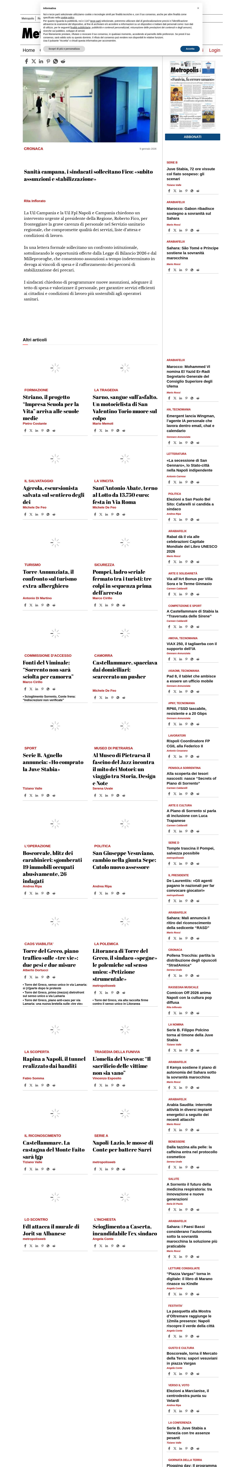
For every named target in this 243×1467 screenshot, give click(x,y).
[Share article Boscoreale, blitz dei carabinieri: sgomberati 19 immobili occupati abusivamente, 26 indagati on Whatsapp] (49, 893)
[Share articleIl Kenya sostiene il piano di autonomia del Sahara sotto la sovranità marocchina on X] (175, 1087)
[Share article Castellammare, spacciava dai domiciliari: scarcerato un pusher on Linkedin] (107, 697)
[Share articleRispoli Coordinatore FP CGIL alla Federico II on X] (175, 756)
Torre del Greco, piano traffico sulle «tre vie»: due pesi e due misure (50, 957)
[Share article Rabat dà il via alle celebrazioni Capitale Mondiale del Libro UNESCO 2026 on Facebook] (170, 561)
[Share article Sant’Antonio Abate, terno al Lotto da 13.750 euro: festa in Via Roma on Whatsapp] (118, 514)
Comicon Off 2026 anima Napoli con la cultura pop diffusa (189, 998)
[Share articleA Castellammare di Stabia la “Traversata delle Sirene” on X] (175, 626)
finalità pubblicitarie (80, 27)
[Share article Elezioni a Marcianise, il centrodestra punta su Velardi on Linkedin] (181, 1411)
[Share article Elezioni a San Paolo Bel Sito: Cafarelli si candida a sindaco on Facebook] (170, 519)
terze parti (95, 21)
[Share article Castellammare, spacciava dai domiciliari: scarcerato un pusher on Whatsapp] (118, 697)
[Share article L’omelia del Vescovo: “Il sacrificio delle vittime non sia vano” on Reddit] (124, 1085)
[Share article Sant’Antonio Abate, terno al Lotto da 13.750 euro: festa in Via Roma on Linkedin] (107, 514)
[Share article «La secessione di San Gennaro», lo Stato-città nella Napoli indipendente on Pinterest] (187, 482)
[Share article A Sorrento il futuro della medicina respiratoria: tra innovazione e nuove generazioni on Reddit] (198, 1209)
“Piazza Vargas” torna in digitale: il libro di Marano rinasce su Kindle (189, 1279)
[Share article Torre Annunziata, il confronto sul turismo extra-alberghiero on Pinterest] (43, 605)
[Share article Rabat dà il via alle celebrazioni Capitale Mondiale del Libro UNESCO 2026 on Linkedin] (181, 561)
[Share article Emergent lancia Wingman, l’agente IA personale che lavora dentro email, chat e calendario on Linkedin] (181, 442)
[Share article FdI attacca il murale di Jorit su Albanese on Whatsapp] (49, 1246)
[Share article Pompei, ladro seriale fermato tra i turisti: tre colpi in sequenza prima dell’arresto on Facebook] (95, 605)
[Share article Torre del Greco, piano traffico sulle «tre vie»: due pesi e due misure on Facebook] (26, 977)
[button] (198, 8)
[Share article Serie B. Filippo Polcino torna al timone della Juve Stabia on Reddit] (198, 1050)
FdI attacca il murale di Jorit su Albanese (51, 1230)
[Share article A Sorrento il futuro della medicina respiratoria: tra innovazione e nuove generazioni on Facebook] (170, 1209)
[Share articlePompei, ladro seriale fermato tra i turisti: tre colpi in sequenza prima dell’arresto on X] (101, 605)
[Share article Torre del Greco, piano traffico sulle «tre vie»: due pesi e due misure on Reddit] (54, 977)
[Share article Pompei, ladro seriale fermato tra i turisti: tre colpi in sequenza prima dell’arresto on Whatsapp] (118, 605)
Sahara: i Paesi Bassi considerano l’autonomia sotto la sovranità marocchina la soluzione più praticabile (192, 1236)
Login (214, 50)
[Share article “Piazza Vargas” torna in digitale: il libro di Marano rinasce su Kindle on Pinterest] (187, 1294)
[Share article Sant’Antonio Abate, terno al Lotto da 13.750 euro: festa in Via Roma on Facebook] (95, 514)
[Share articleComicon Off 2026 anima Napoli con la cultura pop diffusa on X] (175, 1013)
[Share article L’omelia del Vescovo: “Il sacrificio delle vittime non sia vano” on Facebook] (95, 1085)
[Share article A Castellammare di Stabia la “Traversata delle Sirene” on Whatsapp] (193, 626)
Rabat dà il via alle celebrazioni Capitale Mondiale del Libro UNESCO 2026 (192, 543)
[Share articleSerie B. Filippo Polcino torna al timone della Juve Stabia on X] (175, 1050)
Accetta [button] (190, 48)
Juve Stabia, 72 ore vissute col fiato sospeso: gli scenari (191, 174)
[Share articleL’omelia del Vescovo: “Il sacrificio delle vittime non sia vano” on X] (101, 1085)
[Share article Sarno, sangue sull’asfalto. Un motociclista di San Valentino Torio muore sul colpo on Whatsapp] (118, 430)
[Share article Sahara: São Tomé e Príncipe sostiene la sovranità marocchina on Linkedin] (181, 270)
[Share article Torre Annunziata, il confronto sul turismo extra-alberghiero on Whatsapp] (49, 605)
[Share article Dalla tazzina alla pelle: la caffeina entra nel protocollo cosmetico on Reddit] (198, 1167)
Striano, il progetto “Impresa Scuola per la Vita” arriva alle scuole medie (51, 407)
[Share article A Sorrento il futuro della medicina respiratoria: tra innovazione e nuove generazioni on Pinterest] (187, 1209)
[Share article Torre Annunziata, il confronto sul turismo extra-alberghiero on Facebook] (26, 605)
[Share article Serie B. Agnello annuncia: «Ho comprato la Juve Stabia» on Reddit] (54, 795)
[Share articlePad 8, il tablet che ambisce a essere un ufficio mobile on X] (175, 691)
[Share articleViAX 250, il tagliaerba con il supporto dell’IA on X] (175, 659)
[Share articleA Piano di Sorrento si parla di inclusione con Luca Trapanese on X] (175, 831)
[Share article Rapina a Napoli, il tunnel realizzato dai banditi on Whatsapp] (49, 1085)
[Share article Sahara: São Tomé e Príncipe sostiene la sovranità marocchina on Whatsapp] (193, 270)
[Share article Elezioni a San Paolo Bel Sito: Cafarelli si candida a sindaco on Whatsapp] (193, 519)
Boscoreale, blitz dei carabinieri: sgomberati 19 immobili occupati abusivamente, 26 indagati (52, 866)
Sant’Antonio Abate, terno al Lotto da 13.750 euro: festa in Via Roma (125, 494)
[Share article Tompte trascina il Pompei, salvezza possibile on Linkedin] (181, 863)
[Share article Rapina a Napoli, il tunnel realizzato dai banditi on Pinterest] (43, 1085)
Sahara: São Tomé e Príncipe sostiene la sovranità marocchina (193, 253)
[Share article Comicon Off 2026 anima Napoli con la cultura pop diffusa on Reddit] (198, 1013)
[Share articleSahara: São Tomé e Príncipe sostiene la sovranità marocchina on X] (175, 270)
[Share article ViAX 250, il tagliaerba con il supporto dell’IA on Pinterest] (187, 659)
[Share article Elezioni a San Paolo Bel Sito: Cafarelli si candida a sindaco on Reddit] (198, 519)
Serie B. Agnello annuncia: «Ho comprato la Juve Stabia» (53, 762)
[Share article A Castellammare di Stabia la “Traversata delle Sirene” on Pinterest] (187, 626)
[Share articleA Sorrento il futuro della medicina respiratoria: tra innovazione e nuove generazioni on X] (175, 1209)
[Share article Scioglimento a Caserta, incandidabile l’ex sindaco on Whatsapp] (118, 1246)
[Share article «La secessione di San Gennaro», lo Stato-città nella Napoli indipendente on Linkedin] (181, 482)
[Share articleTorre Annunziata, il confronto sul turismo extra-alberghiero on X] (31, 605)
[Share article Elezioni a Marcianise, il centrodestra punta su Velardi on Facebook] (170, 1411)
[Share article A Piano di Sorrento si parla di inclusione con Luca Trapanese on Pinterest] (187, 831)
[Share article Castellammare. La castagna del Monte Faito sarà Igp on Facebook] (26, 1169)
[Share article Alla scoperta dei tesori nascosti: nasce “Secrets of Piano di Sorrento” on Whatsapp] (193, 793)
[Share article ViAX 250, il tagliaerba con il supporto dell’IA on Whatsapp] (193, 659)
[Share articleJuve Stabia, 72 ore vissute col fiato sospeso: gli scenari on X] (175, 190)
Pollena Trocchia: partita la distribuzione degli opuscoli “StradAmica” (192, 960)
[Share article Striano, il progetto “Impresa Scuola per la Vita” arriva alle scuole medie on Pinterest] (43, 430)
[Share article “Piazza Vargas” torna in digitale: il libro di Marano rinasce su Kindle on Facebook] (170, 1294)
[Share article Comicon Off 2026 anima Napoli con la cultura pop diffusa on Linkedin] (181, 1013)
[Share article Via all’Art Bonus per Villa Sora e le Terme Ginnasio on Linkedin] (181, 594)
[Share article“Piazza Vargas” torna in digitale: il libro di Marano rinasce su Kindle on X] (175, 1294)
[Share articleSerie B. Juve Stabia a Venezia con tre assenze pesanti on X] (175, 1448)
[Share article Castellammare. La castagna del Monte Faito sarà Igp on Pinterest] (43, 1169)
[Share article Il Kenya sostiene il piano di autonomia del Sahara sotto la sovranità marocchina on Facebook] (170, 1087)
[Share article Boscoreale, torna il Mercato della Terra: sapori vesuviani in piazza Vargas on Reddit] (198, 1373)
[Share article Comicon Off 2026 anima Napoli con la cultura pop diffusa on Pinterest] (187, 1013)
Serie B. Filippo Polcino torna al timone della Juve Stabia (190, 1035)
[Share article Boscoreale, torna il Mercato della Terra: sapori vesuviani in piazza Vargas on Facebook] (170, 1373)
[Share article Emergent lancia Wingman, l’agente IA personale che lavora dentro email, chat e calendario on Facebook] (170, 442)
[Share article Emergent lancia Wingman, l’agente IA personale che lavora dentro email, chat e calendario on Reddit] (198, 442)
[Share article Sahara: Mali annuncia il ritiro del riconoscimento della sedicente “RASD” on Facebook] (170, 938)
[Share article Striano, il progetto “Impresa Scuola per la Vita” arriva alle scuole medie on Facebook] (26, 430)
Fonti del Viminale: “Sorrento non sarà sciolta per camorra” (48, 669)
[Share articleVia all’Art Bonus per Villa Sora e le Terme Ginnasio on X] (175, 594)
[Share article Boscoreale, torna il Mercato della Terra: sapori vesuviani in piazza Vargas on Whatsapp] (193, 1373)
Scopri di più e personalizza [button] (64, 48)
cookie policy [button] (67, 17)
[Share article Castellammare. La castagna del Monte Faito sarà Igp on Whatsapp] (49, 1169)
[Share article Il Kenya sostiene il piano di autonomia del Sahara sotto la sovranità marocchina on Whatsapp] (193, 1087)
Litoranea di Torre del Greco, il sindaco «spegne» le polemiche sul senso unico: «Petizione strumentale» (125, 964)
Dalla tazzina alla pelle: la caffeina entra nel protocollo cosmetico (192, 1152)
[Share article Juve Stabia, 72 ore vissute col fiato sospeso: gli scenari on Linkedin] (181, 190)
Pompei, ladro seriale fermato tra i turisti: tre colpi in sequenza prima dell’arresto (122, 582)
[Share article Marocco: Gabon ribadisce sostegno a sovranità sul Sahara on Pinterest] (187, 230)
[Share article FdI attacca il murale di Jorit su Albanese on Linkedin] (37, 1246)
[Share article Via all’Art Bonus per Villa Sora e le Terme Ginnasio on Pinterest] (187, 594)
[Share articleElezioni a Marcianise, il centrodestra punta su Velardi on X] (175, 1411)
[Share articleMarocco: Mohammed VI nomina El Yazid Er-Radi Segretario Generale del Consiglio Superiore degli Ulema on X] (175, 398)
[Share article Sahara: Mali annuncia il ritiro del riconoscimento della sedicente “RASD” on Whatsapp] (193, 938)
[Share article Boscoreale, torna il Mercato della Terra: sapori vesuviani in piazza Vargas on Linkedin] (181, 1373)
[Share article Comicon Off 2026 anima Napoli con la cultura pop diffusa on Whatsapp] (193, 1013)
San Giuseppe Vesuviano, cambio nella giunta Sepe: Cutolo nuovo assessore (124, 859)
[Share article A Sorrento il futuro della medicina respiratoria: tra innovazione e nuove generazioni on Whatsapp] (193, 1209)
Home (29, 50)
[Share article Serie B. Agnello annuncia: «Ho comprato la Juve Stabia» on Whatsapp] (49, 795)
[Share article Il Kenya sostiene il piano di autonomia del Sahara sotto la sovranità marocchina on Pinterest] (187, 1087)
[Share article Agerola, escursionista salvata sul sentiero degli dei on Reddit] (54, 514)
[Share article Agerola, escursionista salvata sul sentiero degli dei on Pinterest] (43, 514)
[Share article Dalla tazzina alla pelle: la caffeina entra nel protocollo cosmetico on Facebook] (170, 1167)
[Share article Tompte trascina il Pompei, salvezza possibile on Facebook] (170, 863)
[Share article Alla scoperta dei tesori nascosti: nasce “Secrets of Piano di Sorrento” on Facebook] (170, 793)
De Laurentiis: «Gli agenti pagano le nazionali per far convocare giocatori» (190, 885)
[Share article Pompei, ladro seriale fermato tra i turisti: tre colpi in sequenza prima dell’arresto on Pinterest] (113, 605)
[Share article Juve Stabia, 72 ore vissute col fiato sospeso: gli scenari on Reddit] (198, 190)
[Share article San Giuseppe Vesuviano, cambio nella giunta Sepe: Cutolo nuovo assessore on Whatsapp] (118, 893)
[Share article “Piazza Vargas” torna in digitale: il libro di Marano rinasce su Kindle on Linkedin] (181, 1294)
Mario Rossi (174, 224)
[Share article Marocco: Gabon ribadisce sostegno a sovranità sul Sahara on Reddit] (198, 230)
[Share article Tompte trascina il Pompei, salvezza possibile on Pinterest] (187, 863)
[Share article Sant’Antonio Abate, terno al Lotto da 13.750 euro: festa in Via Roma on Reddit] (124, 514)
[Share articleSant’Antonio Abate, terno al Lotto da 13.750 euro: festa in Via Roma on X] (101, 514)
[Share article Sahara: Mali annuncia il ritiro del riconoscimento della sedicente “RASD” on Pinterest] (187, 938)
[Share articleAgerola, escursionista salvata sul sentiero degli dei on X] (31, 514)
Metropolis (28, 18)
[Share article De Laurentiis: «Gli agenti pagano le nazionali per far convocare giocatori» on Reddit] (198, 901)
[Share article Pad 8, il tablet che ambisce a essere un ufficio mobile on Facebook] (170, 691)
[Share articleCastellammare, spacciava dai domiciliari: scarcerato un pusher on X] (101, 697)
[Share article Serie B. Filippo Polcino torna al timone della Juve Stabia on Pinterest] (187, 1050)
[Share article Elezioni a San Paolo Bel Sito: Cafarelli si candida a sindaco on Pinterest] (187, 519)
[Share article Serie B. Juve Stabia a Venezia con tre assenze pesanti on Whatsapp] (193, 1448)
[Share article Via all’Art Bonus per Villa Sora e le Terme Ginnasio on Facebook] (170, 594)
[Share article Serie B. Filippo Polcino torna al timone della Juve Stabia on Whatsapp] (193, 1050)
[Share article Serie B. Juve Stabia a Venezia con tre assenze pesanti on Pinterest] (187, 1448)
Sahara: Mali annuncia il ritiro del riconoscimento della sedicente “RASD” (189, 923)
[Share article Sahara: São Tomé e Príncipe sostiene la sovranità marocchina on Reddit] (198, 270)
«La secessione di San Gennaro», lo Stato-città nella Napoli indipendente (189, 465)
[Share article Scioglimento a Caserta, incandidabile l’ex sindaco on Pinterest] (113, 1246)
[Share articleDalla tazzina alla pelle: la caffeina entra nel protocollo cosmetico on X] (175, 1167)
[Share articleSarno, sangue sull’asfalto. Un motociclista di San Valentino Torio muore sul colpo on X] (101, 430)
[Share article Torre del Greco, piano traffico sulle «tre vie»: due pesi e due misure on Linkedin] (37, 977)
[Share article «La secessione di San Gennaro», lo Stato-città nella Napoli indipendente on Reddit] (198, 482)
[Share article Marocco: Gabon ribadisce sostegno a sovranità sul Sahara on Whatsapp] (193, 230)
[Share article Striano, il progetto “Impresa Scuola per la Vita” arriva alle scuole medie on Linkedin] (37, 430)
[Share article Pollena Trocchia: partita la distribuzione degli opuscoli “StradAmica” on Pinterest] (187, 975)
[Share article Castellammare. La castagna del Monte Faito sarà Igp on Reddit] (54, 1169)
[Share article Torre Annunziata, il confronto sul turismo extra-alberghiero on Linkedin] (37, 605)
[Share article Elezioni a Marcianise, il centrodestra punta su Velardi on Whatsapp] (193, 1411)
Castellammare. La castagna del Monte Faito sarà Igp (54, 1149)
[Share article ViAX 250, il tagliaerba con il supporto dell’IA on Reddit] (198, 659)
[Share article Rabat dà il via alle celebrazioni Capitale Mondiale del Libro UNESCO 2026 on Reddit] (198, 561)
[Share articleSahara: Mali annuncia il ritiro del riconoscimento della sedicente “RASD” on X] (175, 938)
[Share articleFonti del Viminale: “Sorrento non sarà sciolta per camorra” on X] (31, 689)
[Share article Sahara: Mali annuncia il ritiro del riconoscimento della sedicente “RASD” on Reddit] (198, 938)
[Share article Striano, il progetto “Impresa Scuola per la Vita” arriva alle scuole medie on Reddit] (54, 430)
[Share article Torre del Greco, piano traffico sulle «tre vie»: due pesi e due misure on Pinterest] (43, 977)
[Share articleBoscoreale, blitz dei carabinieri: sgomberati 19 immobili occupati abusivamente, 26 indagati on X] (31, 893)
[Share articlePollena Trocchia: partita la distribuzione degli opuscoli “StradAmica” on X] (175, 975)
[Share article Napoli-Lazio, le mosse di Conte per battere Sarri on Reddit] (124, 1169)
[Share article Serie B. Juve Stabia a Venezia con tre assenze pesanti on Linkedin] (181, 1448)
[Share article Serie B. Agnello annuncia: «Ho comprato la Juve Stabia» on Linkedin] (37, 795)
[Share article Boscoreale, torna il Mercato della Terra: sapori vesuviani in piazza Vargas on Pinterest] (187, 1373)
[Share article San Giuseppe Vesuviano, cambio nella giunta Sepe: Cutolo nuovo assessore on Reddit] (124, 893)
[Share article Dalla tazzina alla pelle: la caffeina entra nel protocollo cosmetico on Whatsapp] (193, 1167)
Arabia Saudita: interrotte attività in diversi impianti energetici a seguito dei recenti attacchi (189, 1112)
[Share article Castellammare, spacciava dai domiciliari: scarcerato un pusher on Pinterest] (113, 697)
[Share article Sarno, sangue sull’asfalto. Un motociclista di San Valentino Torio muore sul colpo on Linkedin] (107, 430)
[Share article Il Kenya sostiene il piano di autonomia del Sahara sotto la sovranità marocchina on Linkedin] (181, 1087)
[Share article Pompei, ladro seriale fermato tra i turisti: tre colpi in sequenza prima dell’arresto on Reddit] (124, 605)
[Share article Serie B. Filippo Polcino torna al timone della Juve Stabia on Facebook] (170, 1050)
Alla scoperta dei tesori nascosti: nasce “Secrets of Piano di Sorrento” (191, 778)
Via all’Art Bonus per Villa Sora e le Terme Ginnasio (190, 581)
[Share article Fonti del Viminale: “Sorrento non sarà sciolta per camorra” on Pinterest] (43, 689)
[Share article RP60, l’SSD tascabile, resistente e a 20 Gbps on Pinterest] (187, 724)
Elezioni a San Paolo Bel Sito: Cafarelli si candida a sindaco (190, 504)
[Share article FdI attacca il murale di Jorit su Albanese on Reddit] (54, 1246)
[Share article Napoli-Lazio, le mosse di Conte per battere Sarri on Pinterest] (113, 1169)
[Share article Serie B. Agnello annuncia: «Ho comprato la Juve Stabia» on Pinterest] (43, 795)
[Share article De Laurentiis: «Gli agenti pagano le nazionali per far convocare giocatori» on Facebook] (170, 901)
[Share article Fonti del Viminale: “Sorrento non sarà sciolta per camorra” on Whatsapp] (49, 689)
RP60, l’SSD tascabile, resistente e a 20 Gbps (187, 711)
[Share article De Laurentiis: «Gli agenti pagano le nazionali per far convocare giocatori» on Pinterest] (187, 901)
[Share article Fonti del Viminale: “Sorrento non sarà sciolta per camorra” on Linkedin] (37, 689)
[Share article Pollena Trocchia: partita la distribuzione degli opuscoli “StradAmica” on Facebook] (170, 975)
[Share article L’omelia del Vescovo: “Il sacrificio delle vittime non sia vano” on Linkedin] (107, 1085)
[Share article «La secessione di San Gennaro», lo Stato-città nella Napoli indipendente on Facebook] (170, 482)
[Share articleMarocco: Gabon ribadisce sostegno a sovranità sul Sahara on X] (175, 230)
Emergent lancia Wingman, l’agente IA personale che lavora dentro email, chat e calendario (191, 423)
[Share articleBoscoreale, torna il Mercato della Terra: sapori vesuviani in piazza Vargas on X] (175, 1373)
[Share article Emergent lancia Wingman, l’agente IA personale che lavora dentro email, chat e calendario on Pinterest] (187, 442)
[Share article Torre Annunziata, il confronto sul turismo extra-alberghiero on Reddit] (54, 605)
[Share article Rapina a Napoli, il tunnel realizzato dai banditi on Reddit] (54, 1085)
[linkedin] (41, 61)
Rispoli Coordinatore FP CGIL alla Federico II (188, 743)
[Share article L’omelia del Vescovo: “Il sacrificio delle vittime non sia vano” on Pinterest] (113, 1085)
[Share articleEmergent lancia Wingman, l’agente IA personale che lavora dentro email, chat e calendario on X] (175, 442)
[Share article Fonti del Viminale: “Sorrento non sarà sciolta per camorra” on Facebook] (26, 689)
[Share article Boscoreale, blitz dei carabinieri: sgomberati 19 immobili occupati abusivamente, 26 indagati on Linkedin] (37, 893)
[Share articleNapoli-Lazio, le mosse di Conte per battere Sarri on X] (101, 1169)
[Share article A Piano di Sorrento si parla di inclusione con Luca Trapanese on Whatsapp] (193, 831)
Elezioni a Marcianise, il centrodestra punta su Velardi (188, 1396)
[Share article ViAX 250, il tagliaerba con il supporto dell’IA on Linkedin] (181, 659)
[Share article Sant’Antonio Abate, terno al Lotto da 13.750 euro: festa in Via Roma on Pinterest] (113, 514)
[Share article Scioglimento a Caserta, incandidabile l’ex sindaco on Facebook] (95, 1246)
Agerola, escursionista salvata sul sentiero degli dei (53, 494)
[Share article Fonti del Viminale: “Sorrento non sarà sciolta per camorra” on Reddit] (54, 689)
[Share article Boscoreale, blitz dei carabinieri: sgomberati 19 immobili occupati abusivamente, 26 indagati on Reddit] (54, 893)
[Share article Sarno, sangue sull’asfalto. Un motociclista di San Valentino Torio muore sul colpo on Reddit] (124, 430)
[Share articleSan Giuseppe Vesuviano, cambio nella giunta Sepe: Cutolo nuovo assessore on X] (101, 893)
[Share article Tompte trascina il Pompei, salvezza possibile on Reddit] (198, 863)
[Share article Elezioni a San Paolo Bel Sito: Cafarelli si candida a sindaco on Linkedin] (181, 519)
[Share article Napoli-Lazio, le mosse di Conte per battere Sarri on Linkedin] (107, 1169)
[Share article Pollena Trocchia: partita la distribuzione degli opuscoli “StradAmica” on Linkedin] (181, 975)
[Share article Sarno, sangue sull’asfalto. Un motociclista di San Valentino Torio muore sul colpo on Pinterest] (113, 430)
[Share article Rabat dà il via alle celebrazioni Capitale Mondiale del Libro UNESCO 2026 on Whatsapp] (193, 561)
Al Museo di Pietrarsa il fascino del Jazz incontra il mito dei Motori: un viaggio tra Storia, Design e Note (124, 769)
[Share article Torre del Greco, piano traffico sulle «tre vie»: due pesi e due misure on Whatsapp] (49, 977)
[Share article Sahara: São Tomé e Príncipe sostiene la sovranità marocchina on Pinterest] (187, 270)
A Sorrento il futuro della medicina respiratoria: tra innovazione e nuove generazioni (189, 1191)
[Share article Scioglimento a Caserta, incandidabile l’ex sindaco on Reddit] (124, 1246)
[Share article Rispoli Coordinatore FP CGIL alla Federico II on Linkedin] (181, 756)
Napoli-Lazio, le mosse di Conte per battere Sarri (123, 1146)
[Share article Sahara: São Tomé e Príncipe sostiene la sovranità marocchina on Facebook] (170, 270)
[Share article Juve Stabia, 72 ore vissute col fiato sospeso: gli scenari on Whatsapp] (193, 190)
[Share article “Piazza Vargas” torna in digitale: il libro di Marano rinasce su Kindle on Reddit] (198, 1294)
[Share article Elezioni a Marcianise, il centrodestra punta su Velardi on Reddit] (198, 1411)
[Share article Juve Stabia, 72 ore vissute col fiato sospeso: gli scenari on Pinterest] (187, 190)
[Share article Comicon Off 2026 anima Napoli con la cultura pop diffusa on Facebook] (170, 1013)
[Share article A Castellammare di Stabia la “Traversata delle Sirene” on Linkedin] (181, 626)
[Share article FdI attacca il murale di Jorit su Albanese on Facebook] (26, 1246)
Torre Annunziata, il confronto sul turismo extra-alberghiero (50, 578)
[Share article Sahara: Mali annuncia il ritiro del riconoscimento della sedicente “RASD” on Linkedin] (181, 938)
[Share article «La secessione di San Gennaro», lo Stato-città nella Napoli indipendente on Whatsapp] (193, 482)
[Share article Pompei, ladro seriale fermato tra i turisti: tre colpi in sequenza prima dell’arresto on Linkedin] (107, 605)
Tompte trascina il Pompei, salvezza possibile (190, 850)
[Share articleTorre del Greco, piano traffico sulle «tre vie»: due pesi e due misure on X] (31, 977)
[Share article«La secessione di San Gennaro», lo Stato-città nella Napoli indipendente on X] (175, 482)
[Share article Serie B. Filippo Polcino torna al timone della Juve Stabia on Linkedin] (181, 1050)
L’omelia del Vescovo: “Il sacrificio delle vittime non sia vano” (122, 1065)
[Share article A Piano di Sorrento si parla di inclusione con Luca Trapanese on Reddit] (198, 831)
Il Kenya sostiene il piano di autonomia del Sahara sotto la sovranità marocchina (191, 1072)
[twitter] (33, 61)
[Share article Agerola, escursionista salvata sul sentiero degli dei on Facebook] (26, 514)
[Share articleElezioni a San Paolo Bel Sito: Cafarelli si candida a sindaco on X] (175, 519)
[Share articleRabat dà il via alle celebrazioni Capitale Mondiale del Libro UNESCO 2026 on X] (175, 561)
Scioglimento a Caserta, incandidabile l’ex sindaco (125, 1230)
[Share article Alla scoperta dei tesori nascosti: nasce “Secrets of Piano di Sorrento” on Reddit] (198, 793)
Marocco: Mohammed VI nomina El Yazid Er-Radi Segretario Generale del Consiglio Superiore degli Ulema (189, 377)
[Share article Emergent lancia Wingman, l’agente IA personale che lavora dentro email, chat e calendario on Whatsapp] (193, 442)
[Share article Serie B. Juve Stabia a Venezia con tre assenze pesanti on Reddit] (198, 1448)
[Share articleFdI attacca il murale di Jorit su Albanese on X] (31, 1246)
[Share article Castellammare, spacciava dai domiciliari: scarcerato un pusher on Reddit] (124, 697)
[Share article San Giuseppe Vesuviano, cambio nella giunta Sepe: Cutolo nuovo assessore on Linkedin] (107, 893)
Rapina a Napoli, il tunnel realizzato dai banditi (54, 1062)
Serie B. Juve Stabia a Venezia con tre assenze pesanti (188, 1433)
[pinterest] (48, 61)
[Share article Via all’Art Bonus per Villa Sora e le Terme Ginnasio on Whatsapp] (193, 594)
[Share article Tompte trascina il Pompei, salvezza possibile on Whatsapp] (193, 863)
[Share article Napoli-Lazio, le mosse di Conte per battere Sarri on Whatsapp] (118, 1169)
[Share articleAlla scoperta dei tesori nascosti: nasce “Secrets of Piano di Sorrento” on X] (175, 793)
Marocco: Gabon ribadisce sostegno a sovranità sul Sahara (190, 213)
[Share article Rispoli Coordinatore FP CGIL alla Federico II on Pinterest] (187, 756)
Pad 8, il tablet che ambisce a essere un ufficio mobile (191, 678)
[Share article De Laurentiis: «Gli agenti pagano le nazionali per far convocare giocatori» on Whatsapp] (193, 901)
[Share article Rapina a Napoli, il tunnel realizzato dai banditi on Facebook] (26, 1085)
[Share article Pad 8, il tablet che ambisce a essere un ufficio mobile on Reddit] (198, 691)
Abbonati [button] (192, 137)
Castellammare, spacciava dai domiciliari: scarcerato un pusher (125, 669)
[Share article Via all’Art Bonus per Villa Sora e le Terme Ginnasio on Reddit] (198, 594)
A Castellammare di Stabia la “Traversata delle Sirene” (192, 613)
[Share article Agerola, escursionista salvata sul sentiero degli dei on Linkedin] (37, 514)
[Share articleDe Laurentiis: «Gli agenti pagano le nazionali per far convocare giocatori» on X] (175, 901)
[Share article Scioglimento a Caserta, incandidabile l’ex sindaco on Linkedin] (107, 1246)
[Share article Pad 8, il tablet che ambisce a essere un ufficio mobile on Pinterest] (187, 691)
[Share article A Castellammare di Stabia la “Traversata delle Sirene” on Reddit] (198, 626)
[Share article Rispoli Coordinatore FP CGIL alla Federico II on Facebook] (170, 756)
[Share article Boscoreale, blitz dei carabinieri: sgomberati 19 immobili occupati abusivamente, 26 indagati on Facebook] (26, 893)
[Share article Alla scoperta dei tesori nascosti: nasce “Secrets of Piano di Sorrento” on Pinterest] (187, 793)
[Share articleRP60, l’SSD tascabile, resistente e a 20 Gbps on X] (175, 724)
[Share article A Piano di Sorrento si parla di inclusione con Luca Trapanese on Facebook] (170, 831)
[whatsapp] (55, 61)
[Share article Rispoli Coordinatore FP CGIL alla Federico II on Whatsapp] (193, 756)
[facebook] (26, 61)
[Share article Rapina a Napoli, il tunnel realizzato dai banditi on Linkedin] (37, 1085)
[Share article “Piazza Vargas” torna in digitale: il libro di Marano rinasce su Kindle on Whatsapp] (193, 1294)
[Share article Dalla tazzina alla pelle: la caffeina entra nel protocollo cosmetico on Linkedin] (181, 1167)
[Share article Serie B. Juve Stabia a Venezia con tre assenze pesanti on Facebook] (170, 1448)
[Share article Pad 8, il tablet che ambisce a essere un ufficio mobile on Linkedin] (181, 691)
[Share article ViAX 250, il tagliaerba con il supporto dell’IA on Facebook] (170, 659)
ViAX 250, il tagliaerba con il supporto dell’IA (192, 646)
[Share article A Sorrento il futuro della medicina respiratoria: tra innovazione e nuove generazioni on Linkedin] (181, 1209)
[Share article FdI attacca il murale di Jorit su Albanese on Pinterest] (43, 1246)
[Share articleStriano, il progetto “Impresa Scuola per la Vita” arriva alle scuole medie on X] (31, 430)
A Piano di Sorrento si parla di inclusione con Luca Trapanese (191, 816)
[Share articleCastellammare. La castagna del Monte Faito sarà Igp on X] (31, 1169)
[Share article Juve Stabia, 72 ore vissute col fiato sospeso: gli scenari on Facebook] (170, 190)
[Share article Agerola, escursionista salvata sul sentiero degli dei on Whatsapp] (49, 514)
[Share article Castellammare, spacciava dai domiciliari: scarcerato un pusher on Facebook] (95, 697)
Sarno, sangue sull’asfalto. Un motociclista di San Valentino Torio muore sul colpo (125, 407)
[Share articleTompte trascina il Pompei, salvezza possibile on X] (175, 863)
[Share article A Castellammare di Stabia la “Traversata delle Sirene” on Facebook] (170, 626)
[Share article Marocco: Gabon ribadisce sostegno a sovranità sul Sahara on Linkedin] (181, 230)
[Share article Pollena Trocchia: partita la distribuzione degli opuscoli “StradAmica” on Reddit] (198, 975)
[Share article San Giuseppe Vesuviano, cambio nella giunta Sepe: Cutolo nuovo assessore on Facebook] (95, 893)
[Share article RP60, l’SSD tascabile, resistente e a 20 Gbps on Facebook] (170, 724)
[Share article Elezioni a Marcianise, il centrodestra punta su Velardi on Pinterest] (187, 1411)
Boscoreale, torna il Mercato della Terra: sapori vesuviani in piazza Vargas (192, 1358)
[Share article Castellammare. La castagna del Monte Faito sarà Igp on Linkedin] (37, 1169)
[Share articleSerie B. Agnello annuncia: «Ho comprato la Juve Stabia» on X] (31, 795)
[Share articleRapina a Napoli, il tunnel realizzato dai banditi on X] (31, 1085)
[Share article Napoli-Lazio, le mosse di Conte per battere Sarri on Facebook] (95, 1169)
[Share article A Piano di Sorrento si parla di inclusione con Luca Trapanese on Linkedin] (181, 831)
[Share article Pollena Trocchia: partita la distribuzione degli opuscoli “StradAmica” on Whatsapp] (193, 975)
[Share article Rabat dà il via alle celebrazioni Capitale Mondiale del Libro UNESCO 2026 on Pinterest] (187, 561)
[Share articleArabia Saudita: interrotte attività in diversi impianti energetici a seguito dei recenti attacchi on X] (175, 1130)
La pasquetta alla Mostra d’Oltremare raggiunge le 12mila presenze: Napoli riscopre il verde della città (190, 1318)
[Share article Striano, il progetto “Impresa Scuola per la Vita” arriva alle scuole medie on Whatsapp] (49, 430)
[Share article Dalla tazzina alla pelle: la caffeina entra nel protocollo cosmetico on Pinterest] (187, 1167)
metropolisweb (104, 985)
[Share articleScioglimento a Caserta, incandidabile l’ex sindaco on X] (101, 1246)
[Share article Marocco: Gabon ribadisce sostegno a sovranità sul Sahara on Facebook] (170, 230)
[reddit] (63, 61)
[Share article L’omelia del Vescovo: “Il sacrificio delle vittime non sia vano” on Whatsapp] (118, 1085)
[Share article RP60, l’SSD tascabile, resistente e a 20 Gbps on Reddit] (198, 724)
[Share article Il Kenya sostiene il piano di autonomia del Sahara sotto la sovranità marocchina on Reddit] (198, 1087)
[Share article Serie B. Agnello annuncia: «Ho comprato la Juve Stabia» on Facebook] (26, 795)
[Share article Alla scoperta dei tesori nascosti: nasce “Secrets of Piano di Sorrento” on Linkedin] (181, 793)
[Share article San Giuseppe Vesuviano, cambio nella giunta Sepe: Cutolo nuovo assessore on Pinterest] (113, 893)
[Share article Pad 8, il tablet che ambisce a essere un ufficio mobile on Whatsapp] (193, 691)
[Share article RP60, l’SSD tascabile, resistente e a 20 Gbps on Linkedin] (181, 724)
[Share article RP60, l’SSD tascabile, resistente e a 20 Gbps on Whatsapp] (193, 724)
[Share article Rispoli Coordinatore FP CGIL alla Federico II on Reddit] (198, 756)
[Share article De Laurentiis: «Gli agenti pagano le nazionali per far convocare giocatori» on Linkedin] (181, 901)
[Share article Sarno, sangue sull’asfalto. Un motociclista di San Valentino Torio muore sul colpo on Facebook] (95, 430)
